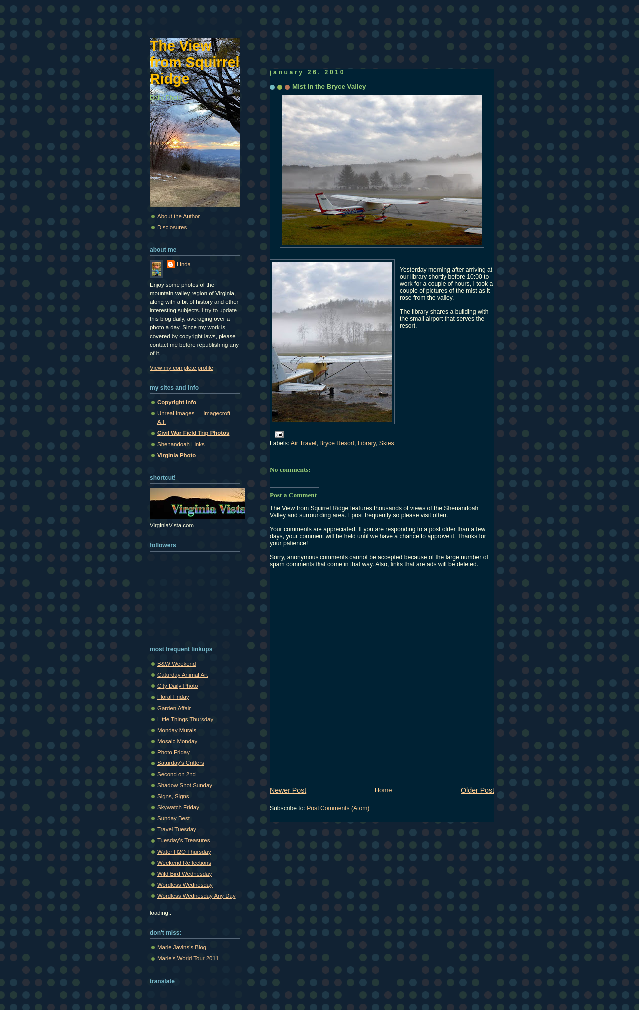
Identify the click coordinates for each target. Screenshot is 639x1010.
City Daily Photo (177, 686)
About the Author (178, 216)
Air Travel (303, 443)
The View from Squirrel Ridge (195, 62)
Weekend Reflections (184, 863)
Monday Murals (176, 730)
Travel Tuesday (176, 829)
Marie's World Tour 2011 (188, 958)
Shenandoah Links (181, 444)
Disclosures (172, 227)
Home (383, 790)
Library (367, 443)
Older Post (477, 790)
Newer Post (288, 790)
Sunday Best (173, 818)
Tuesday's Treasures (183, 840)
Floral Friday (173, 697)
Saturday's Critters (180, 763)
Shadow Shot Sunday (184, 785)
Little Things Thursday (185, 719)
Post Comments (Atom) (338, 808)
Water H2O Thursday (184, 852)
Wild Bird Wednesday (184, 874)
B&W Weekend (176, 664)
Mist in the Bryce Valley (329, 86)
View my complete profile (181, 368)
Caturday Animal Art (182, 675)
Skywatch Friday (178, 807)
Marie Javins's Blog (181, 947)
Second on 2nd (176, 774)
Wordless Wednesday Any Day (196, 896)
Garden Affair (174, 708)
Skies (386, 443)
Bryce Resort (337, 443)
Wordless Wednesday (185, 885)
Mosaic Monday (177, 741)
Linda (184, 264)
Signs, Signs (173, 796)
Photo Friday (173, 752)
